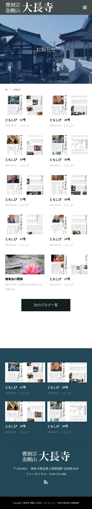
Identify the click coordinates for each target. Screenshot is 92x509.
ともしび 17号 (15, 199)
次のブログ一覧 (46, 305)
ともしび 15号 (15, 239)
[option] (47, 398)
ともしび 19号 (15, 159)
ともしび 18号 (60, 159)
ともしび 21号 (15, 120)
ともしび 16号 (60, 199)
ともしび (24, 125)
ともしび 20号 (60, 120)
